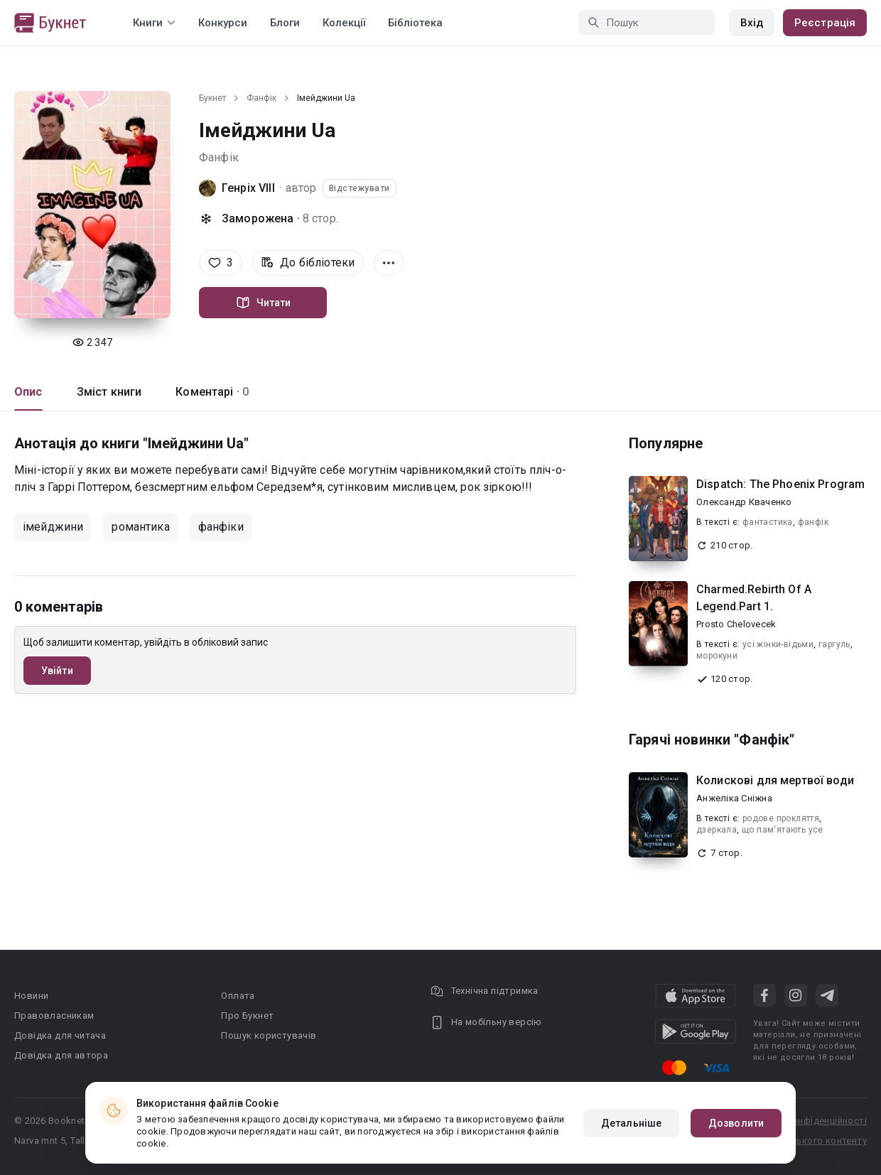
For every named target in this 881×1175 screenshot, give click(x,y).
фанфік (813, 522)
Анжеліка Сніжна (734, 798)
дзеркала (716, 830)
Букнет (212, 98)
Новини (31, 995)
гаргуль (834, 644)
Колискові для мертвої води (775, 780)
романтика (140, 527)
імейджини (53, 527)
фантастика (767, 522)
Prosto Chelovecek (736, 624)
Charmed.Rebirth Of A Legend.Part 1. (753, 598)
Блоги (285, 22)
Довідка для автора (61, 1055)
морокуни (716, 656)
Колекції (344, 22)
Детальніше (631, 1123)
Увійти (57, 670)
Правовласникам (54, 1015)
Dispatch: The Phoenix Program (780, 484)
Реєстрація (824, 22)
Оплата (237, 995)
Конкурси (222, 22)
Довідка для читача (60, 1035)
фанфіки (221, 527)
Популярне (666, 443)
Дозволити (736, 1123)
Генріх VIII (248, 188)
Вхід (751, 22)
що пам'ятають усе (782, 830)
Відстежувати (359, 188)
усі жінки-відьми (778, 644)
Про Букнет (247, 1015)
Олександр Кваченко (744, 502)
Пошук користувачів (268, 1035)
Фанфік (261, 98)
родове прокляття (780, 818)
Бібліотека (415, 22)
